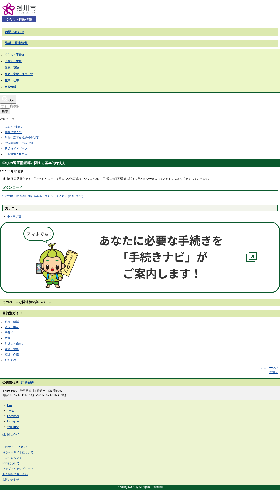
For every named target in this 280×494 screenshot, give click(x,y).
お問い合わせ (14, 32)
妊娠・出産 (12, 327)
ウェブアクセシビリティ (17, 468)
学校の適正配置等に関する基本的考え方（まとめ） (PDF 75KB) (42, 196)
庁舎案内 (27, 382)
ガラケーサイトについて (17, 452)
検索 (5, 111)
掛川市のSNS (10, 434)
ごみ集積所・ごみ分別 (19, 143)
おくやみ (10, 360)
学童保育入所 (13, 132)
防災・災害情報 (16, 43)
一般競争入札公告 (16, 154)
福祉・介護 (12, 354)
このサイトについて (15, 447)
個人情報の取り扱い (15, 474)
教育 (7, 338)
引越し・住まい (14, 343)
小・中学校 (14, 216)
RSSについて (10, 463)
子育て (9, 332)
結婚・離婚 (12, 321)
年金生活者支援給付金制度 (22, 137)
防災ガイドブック (16, 148)
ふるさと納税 (13, 126)
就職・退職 (12, 349)
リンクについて (12, 457)
